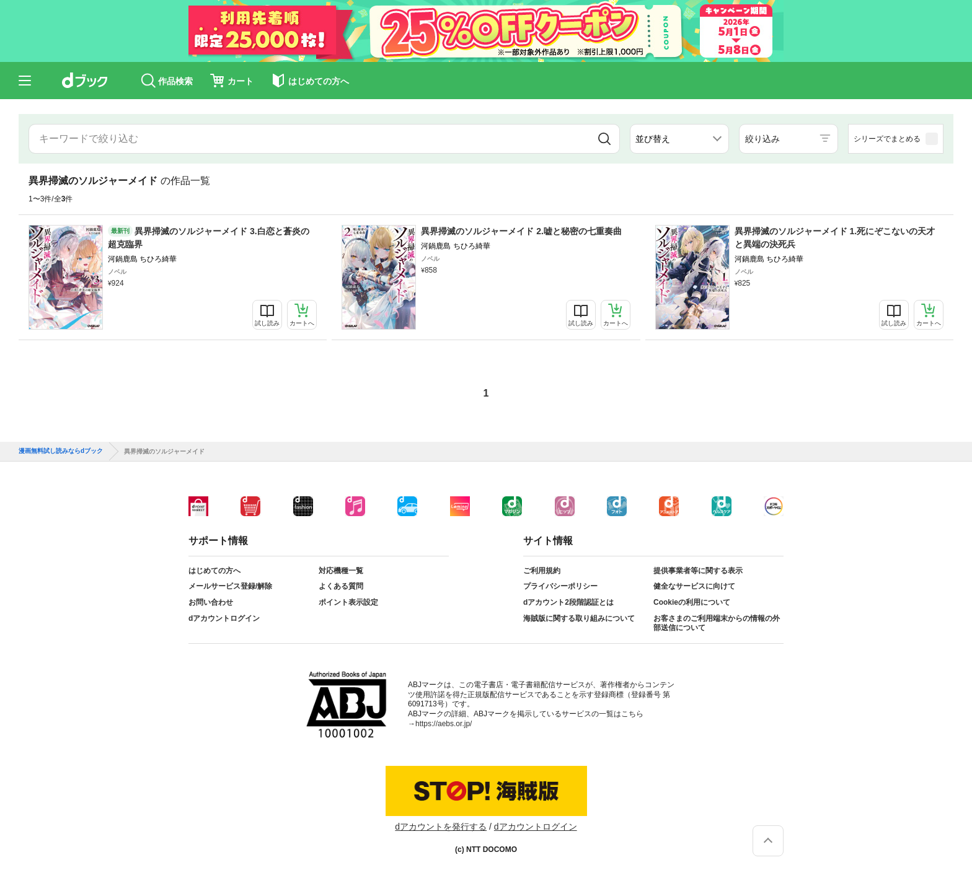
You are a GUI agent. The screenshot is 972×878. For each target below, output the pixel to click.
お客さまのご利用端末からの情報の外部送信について (716, 623)
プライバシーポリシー (560, 586)
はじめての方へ (214, 570)
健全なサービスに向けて (694, 586)
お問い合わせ (210, 602)
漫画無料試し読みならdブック (61, 451)
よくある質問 (341, 586)
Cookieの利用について (691, 602)
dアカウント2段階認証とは (568, 602)
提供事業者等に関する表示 (698, 570)
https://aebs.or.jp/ (443, 723)
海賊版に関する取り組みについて (579, 618)
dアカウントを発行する (441, 827)
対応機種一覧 (341, 570)
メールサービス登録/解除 (230, 586)
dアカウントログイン (224, 618)
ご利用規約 (541, 570)
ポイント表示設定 (348, 602)
